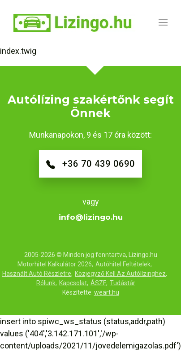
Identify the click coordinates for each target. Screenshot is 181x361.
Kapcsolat (73, 283)
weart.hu (106, 292)
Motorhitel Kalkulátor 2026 (54, 264)
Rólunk (46, 283)
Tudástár (122, 283)
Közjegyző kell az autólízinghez (120, 273)
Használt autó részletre (36, 273)
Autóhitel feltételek (123, 264)
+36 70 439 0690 (90, 163)
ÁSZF (98, 283)
